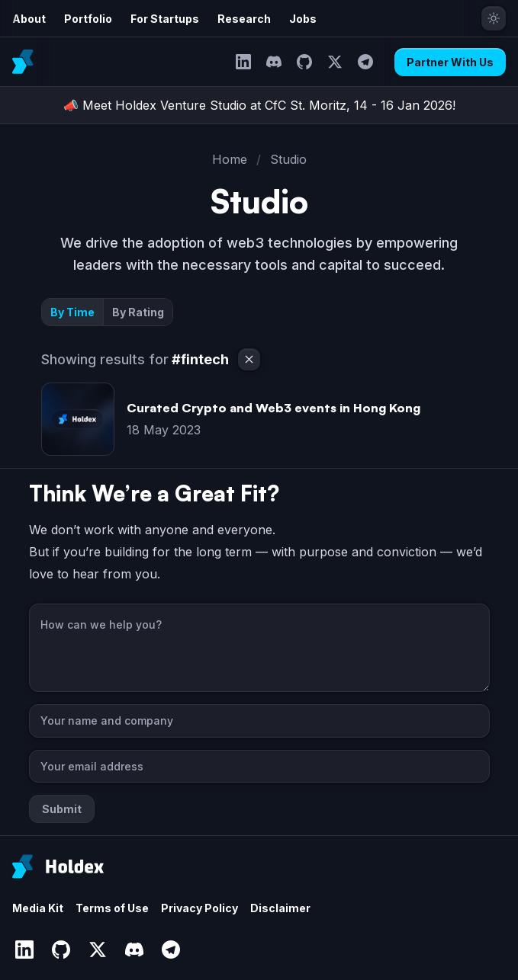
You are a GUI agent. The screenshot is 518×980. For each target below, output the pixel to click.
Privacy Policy (199, 908)
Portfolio (88, 18)
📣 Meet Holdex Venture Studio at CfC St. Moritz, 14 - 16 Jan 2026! (259, 105)
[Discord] (274, 61)
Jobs (303, 18)
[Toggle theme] (493, 18)
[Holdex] (58, 866)
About (29, 18)
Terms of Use (112, 908)
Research (244, 18)
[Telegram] (365, 61)
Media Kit (37, 908)
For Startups (164, 18)
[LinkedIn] (243, 61)
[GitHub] (304, 61)
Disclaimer (280, 908)
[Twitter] (335, 61)
